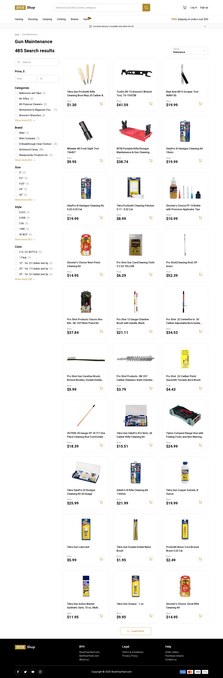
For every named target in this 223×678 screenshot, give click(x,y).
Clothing (61, 19)
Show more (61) (23, 120)
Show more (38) (23, 279)
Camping (47, 19)
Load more (135, 631)
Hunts (86, 19)
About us (84, 659)
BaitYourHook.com (89, 655)
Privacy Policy (130, 655)
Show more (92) (23, 199)
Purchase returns (174, 655)
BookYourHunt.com (89, 652)
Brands (74, 19)
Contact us (171, 659)
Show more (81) (23, 239)
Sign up (204, 7)
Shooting (33, 19)
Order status (172, 652)
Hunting (19, 19)
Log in (193, 7)
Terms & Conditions (132, 652)
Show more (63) (23, 160)
